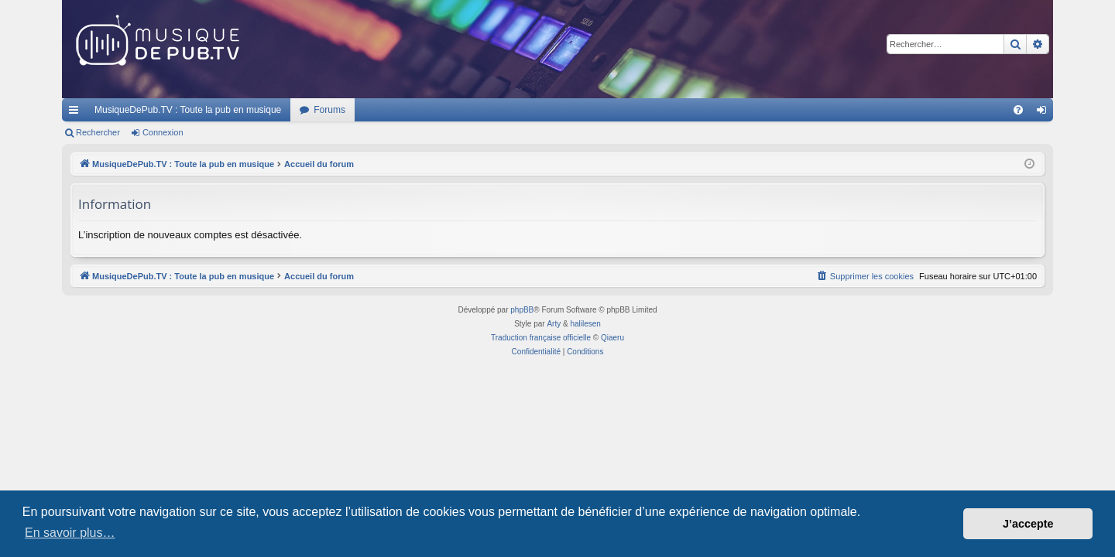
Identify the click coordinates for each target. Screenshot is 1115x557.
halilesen (585, 324)
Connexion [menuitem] (1045, 112)
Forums (329, 109)
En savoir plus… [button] (70, 532)
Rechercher (98, 132)
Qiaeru (612, 337)
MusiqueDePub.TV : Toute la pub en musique (187, 109)
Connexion (163, 132)
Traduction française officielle (541, 337)
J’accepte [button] (1028, 524)
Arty (554, 324)
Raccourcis (76, 112)
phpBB (521, 310)
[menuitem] (1018, 109)
